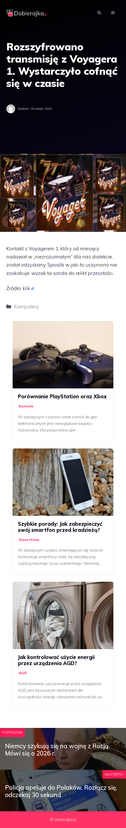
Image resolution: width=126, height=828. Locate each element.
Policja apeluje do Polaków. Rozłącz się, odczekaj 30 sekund (61, 791)
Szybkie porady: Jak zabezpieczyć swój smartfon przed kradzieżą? (60, 527)
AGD (23, 673)
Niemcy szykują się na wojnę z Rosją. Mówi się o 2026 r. (57, 749)
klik (26, 288)
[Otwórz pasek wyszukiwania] (99, 12)
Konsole (26, 406)
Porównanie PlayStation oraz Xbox (62, 396)
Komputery (26, 307)
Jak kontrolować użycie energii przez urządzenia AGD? (56, 660)
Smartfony (29, 539)
